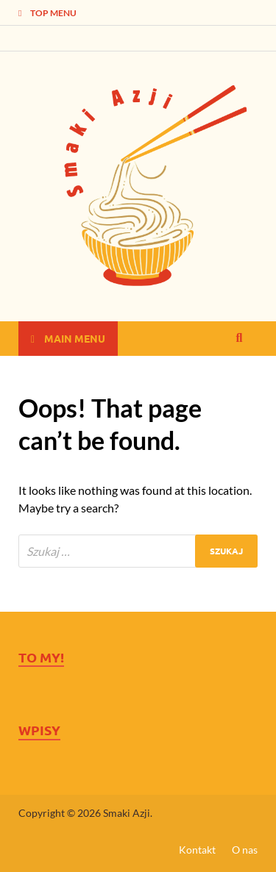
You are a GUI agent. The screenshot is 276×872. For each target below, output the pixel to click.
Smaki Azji (126, 813)
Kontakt (197, 849)
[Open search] (239, 338)
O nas (245, 849)
